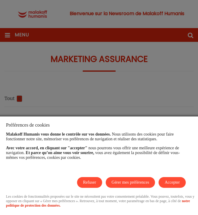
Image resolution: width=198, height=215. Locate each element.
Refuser (89, 182)
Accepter (172, 182)
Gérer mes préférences (130, 182)
